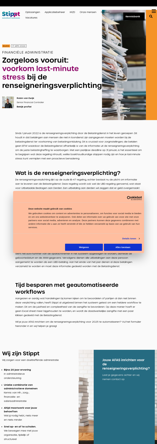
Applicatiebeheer (55, 12)
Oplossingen (32, 12)
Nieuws (105, 12)
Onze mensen (88, 12)
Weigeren (84, 247)
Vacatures (144, 3)
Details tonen (129, 238)
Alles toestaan (123, 247)
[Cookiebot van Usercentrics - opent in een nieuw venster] (129, 198)
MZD (72, 12)
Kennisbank (133, 16)
